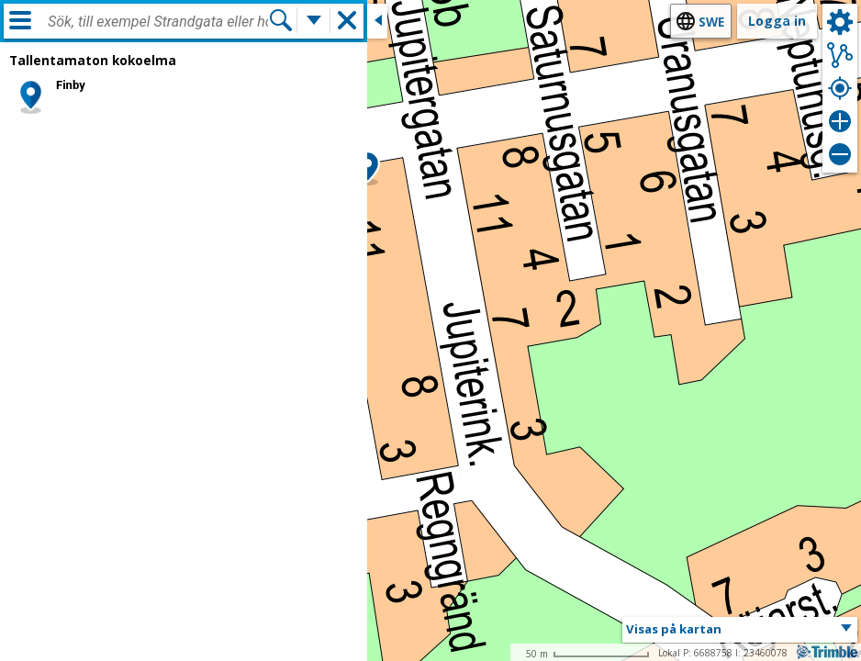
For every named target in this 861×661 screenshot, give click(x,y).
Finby (70, 85)
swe (711, 21)
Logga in (777, 20)
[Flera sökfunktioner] (314, 20)
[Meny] (20, 20)
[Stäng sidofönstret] (377, 21)
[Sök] (281, 20)
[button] (367, 168)
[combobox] (158, 22)
